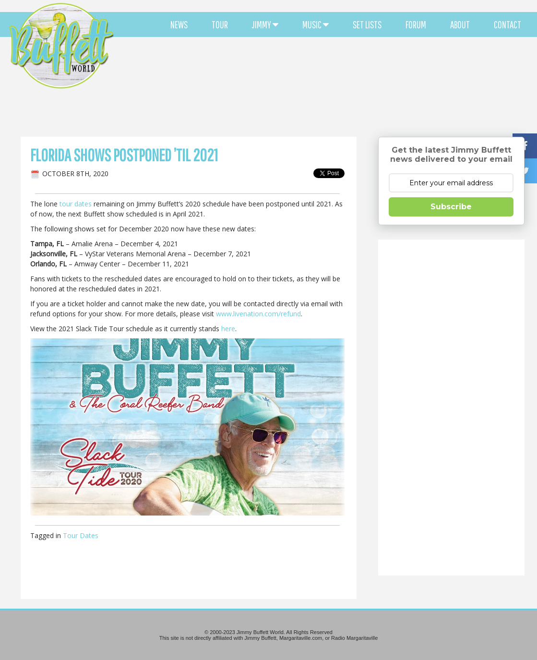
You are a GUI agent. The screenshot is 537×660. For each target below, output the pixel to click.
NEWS (179, 24)
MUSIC (315, 24)
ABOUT (460, 24)
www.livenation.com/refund (258, 313)
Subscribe (451, 206)
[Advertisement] (325, 86)
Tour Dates (80, 535)
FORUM (416, 24)
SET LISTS (367, 24)
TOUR (220, 24)
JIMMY (265, 24)
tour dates (76, 203)
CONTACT (507, 24)
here (228, 328)
